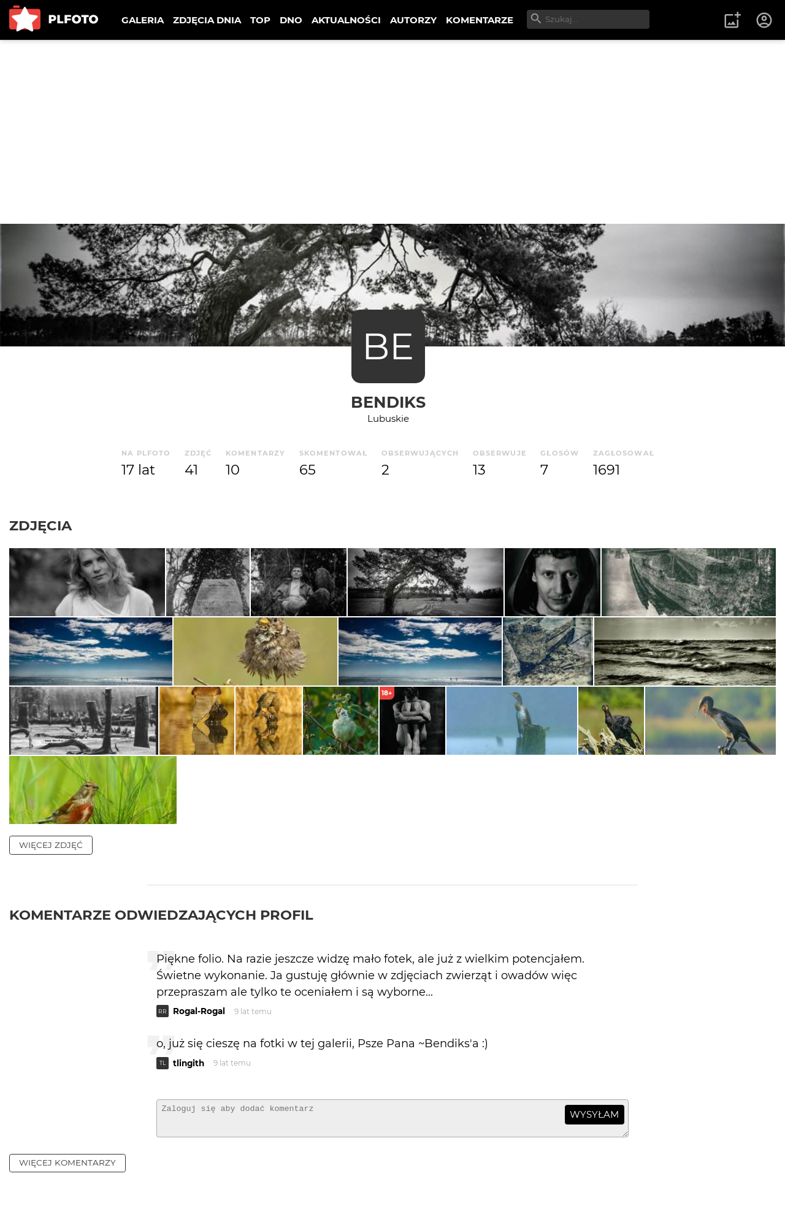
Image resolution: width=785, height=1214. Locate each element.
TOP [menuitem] (260, 20)
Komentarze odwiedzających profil (161, 1009)
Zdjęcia (40, 525)
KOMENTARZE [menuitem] (479, 20)
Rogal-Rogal (199, 1107)
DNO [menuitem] (291, 20)
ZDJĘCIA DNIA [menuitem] (207, 20)
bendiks (388, 401)
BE (388, 346)
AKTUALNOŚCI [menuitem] (346, 20)
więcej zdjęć (51, 940)
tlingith (188, 1159)
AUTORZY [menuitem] (413, 20)
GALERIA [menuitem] (142, 20)
